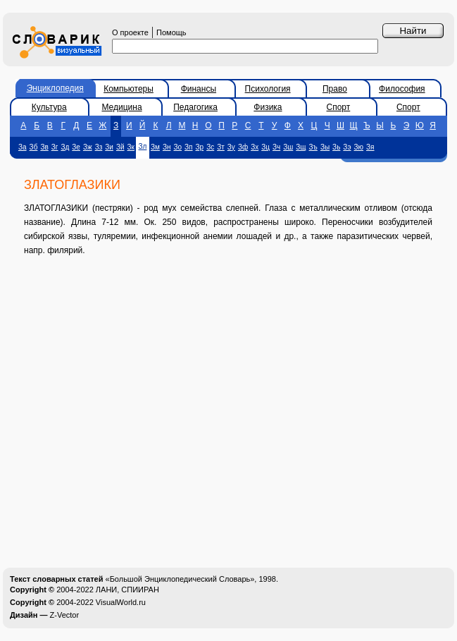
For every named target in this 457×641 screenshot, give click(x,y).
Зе (76, 147)
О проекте (130, 32)
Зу (231, 147)
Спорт (339, 107)
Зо (177, 147)
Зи (109, 147)
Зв (44, 147)
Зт (221, 147)
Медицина (121, 107)
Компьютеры (129, 89)
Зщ (301, 147)
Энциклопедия (55, 88)
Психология (268, 89)
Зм (155, 147)
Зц (265, 147)
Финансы (198, 89)
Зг (54, 147)
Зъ (313, 147)
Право (335, 89)
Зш (288, 147)
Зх (254, 147)
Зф (243, 147)
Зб (34, 147)
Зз (99, 147)
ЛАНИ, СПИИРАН (127, 589)
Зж (87, 147)
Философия (402, 89)
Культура (49, 107)
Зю (359, 147)
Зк (130, 147)
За (22, 147)
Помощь (171, 32)
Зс (210, 147)
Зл (143, 146)
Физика (267, 107)
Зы (325, 147)
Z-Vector (65, 615)
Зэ (347, 147)
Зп (188, 147)
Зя (370, 147)
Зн (167, 147)
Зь (336, 147)
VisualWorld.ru (121, 602)
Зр (200, 147)
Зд (65, 147)
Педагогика (195, 107)
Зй (120, 147)
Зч (276, 147)
